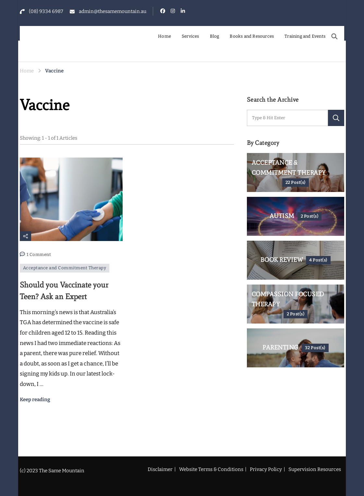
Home (164, 36)
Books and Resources (252, 36)
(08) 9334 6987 (46, 11)
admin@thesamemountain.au (112, 11)
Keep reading (35, 399)
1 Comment (39, 255)
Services (190, 36)
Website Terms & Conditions (211, 469)
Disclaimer (160, 469)
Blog (214, 36)
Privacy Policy (266, 469)
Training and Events (305, 36)
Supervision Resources (314, 469)
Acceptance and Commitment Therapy (64, 268)
